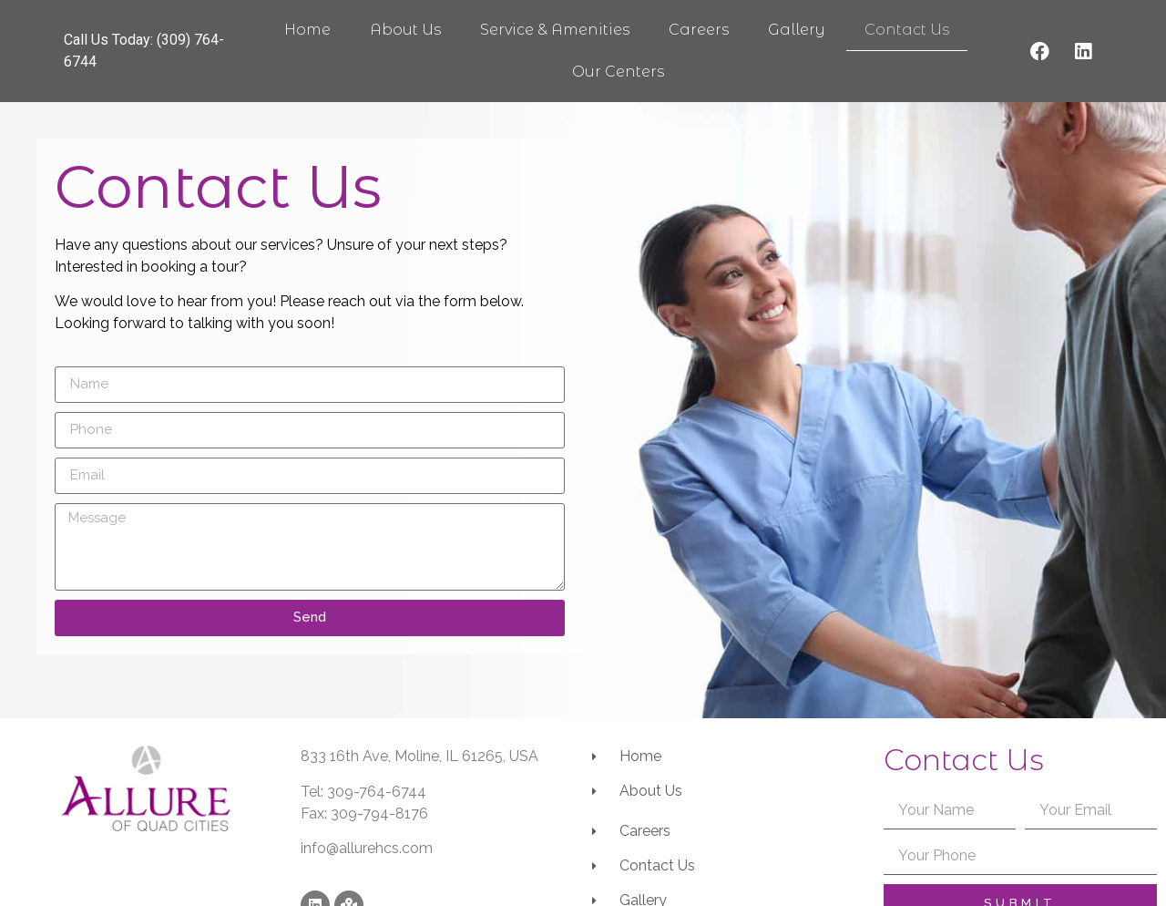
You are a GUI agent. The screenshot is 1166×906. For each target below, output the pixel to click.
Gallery (796, 29)
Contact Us (906, 29)
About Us (405, 29)
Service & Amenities (554, 29)
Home (307, 29)
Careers (699, 29)
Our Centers (618, 71)
